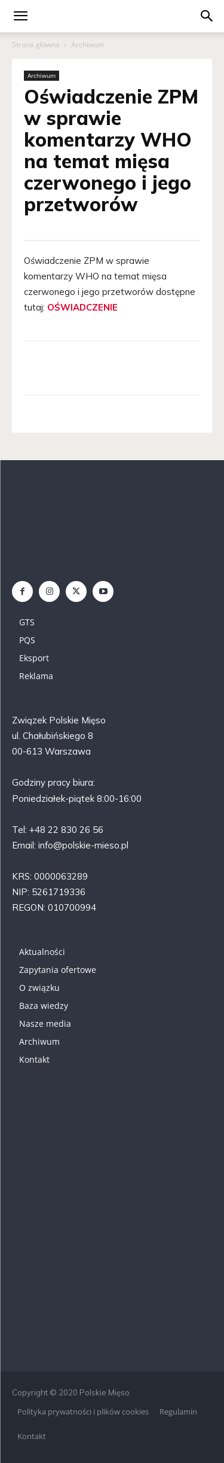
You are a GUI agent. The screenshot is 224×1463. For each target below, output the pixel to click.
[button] (207, 16)
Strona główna (36, 44)
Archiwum (88, 44)
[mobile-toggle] (20, 16)
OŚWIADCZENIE (82, 307)
